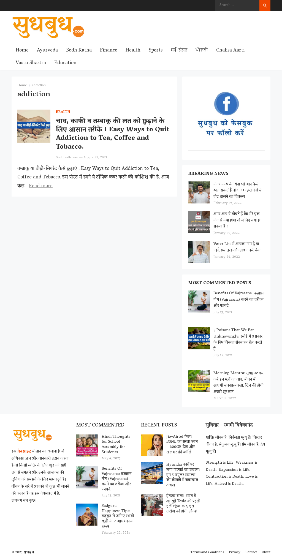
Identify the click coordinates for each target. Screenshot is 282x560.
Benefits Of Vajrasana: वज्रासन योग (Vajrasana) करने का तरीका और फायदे (238, 300)
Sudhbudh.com (67, 157)
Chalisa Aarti (230, 50)
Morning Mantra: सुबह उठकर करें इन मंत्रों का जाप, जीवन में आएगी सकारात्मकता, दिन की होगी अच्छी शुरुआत (238, 382)
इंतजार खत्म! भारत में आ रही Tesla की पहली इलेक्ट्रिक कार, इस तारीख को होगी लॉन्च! (183, 503)
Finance (108, 50)
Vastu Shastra (31, 63)
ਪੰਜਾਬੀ (202, 50)
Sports (155, 50)
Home (22, 50)
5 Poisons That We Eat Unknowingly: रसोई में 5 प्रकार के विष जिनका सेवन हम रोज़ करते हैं (237, 340)
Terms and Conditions (207, 552)
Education (65, 63)
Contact (251, 552)
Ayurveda (47, 50)
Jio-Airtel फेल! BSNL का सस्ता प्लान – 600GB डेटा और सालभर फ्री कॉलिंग (182, 444)
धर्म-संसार (179, 50)
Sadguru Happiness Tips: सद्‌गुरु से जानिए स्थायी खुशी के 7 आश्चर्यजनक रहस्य (118, 516)
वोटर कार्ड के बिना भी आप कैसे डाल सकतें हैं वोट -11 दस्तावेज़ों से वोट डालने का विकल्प (237, 191)
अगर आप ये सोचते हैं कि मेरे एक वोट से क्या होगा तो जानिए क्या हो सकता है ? (237, 220)
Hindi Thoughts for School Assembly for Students (116, 444)
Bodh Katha (79, 50)
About (266, 552)
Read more (41, 186)
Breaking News (208, 174)
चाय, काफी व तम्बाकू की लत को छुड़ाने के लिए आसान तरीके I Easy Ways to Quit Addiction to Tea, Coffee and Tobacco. (112, 134)
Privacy (234, 552)
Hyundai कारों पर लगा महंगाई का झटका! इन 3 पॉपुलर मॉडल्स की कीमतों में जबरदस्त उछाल (183, 475)
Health (133, 50)
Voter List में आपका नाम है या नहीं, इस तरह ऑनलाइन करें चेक (237, 247)
